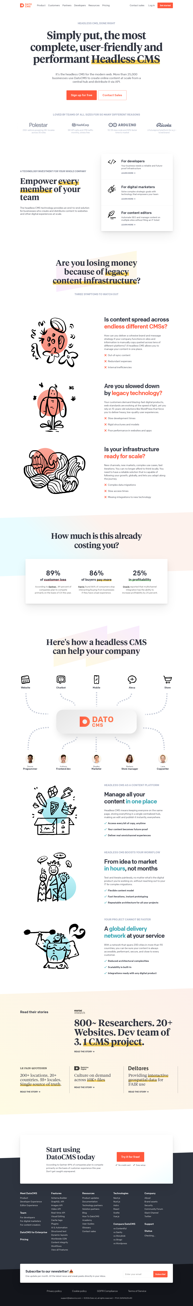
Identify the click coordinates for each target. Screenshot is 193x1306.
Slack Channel (151, 1212)
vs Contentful (120, 1228)
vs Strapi (117, 1239)
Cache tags (56, 1220)
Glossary (86, 1227)
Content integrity (59, 1242)
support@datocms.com (71, 1298)
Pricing (24, 1239)
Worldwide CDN (59, 1238)
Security (148, 1205)
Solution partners (90, 1209)
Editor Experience (29, 1205)
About (147, 1198)
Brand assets (150, 1201)
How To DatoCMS (90, 1216)
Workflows (56, 1246)
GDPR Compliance (107, 1290)
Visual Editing (58, 1216)
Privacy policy (54, 1290)
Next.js (116, 1198)
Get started (165, 5)
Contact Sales (112, 95)
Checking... (149, 1235)
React (116, 1209)
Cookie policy (79, 1290)
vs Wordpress (120, 1243)
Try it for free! (130, 1157)
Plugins (54, 1223)
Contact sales (137, 5)
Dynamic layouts (59, 1235)
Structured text (58, 1231)
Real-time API (58, 1212)
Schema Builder (59, 1198)
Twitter (147, 1216)
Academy (87, 1220)
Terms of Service (137, 1290)
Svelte (116, 1212)
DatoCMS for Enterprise (33, 1232)
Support (149, 1223)
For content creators (30, 1224)
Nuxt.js (116, 1201)
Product (24, 1198)
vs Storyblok (119, 1235)
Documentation (90, 1201)
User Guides (88, 1223)
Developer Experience (31, 1201)
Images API (56, 1205)
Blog (84, 1212)
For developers (27, 1217)
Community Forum (153, 1209)
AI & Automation (59, 1227)
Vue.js (116, 1216)
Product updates (90, 1198)
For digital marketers (30, 1221)
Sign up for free (81, 95)
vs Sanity (117, 1232)
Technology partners (92, 1205)
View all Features (59, 1249)
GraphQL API (57, 1201)
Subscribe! (160, 1274)
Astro (116, 1205)
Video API (56, 1209)
